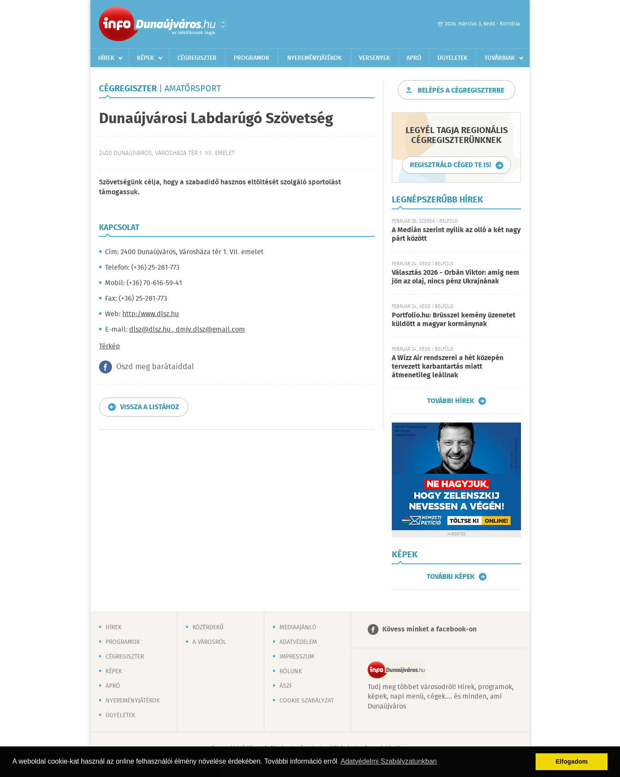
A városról (209, 642)
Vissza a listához (149, 407)
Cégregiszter (197, 58)
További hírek (450, 401)
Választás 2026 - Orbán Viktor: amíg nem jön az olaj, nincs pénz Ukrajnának (455, 277)
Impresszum (296, 657)
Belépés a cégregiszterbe (461, 90)
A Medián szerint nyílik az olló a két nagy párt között (456, 234)
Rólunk (290, 671)
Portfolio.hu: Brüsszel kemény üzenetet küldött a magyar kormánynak (453, 319)
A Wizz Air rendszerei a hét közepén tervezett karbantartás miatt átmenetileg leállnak (447, 367)
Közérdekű (207, 627)
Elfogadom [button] (572, 761)
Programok (252, 58)
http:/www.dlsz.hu (150, 314)
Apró (414, 58)
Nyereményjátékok (314, 58)
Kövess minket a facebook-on (429, 629)
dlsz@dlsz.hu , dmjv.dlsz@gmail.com (187, 329)
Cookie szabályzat (306, 701)
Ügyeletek (452, 58)
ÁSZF (285, 686)
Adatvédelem (298, 642)
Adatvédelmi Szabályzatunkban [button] (389, 761)
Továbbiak (499, 58)
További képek (450, 577)
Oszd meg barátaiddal (155, 367)
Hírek (106, 58)
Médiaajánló (297, 627)
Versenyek (374, 58)
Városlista (223, 24)
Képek (145, 58)
